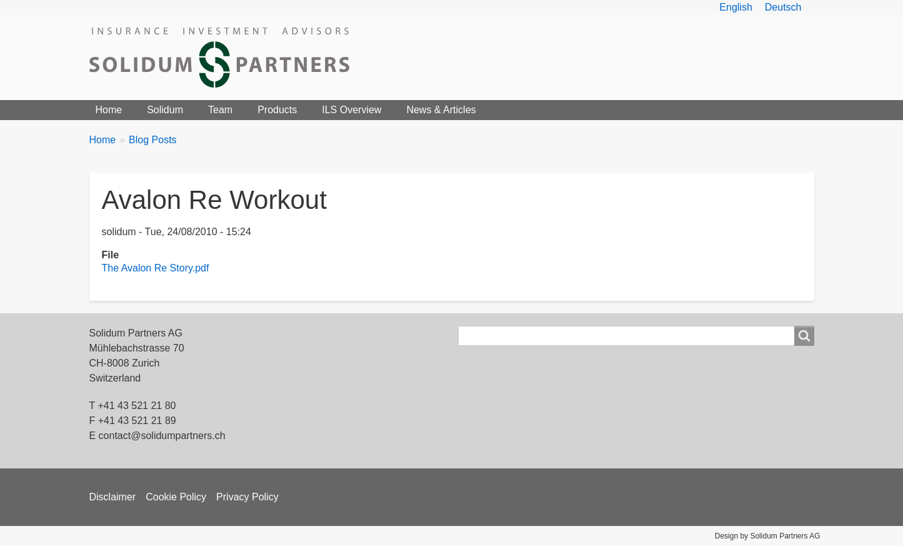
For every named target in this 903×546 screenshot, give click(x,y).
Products (277, 109)
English (735, 7)
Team (220, 109)
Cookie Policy (176, 497)
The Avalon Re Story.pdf (155, 268)
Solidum (165, 109)
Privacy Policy (247, 497)
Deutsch (783, 7)
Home (109, 109)
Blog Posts (152, 139)
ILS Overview (351, 109)
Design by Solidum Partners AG (768, 536)
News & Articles (441, 109)
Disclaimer (112, 497)
